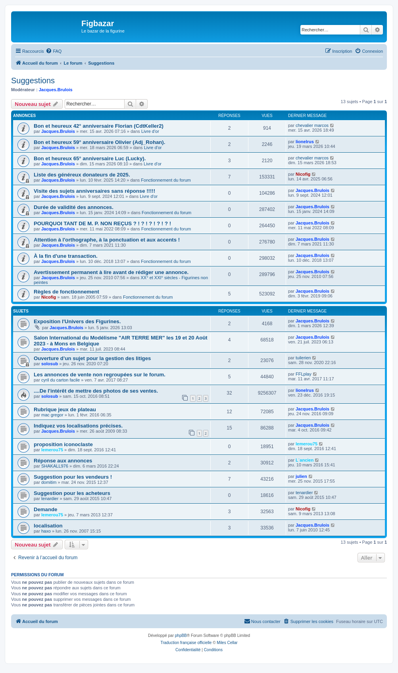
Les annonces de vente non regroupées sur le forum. (99, 375)
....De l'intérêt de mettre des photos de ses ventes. (96, 391)
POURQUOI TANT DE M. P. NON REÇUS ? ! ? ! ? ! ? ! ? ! (102, 223)
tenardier (49, 498)
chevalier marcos (312, 125)
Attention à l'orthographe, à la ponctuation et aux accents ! (107, 240)
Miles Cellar (227, 642)
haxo (46, 531)
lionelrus (305, 141)
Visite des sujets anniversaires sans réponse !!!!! (94, 191)
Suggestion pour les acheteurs (72, 493)
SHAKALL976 (54, 466)
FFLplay (303, 374)
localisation (48, 526)
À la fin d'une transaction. (66, 256)
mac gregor (52, 414)
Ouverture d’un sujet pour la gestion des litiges (92, 358)
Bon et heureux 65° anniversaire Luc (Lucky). (90, 158)
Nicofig (303, 174)
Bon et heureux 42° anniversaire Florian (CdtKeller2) (98, 126)
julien (301, 476)
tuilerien (303, 357)
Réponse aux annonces (63, 461)
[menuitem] (54, 51)
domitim (49, 482)
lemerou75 (52, 449)
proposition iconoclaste (63, 444)
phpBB (181, 635)
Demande (45, 509)
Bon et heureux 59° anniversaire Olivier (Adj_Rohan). (99, 142)
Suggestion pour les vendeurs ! (73, 477)
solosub (49, 363)
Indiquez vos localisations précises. (78, 426)
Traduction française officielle (185, 642)
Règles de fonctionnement (66, 292)
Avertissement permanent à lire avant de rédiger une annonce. (111, 272)
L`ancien (304, 460)
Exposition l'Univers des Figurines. (77, 321)
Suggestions (33, 80)
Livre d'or (150, 131)
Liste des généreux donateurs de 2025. (82, 175)
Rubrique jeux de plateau (65, 409)
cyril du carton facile (60, 380)
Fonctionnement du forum (165, 180)
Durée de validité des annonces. (73, 207)
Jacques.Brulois (56, 89)
